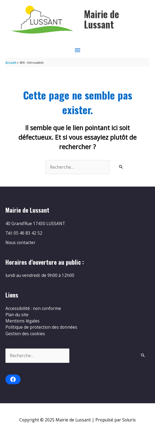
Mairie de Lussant (101, 19)
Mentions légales (22, 321)
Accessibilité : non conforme (33, 308)
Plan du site (16, 315)
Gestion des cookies (25, 334)
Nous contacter (20, 242)
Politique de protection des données (41, 327)
